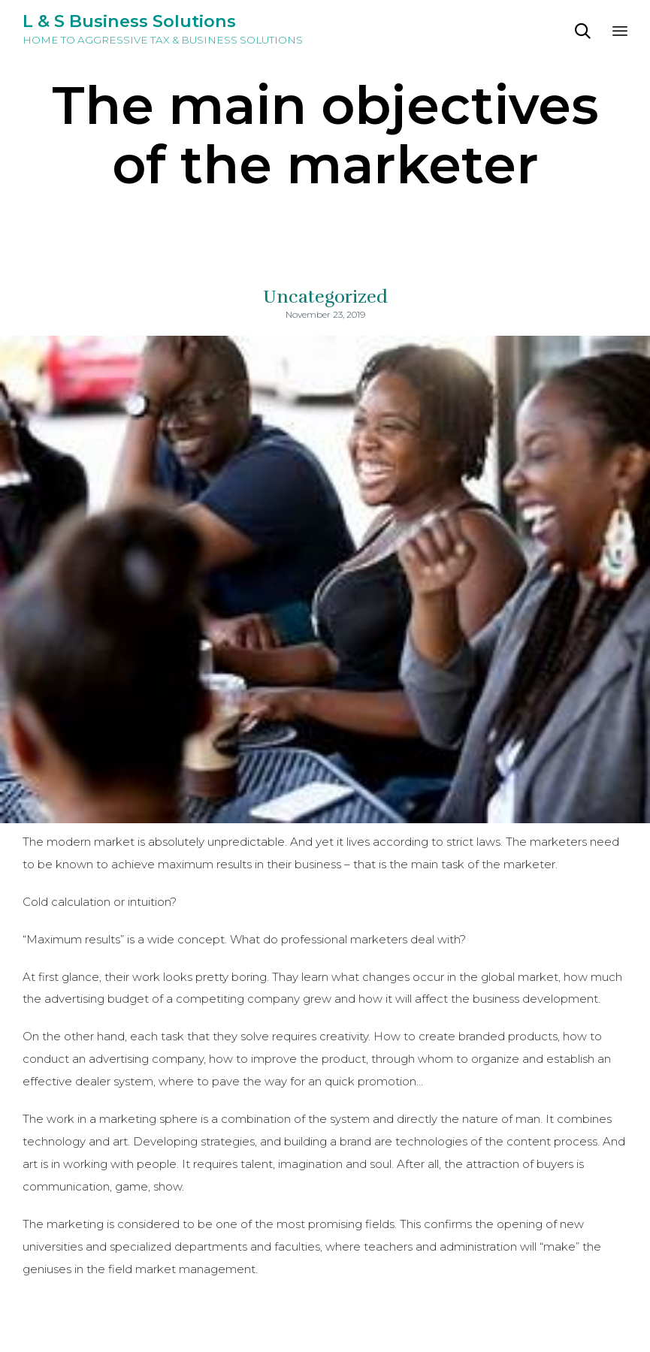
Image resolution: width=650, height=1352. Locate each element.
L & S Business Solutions (129, 21)
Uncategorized (325, 296)
